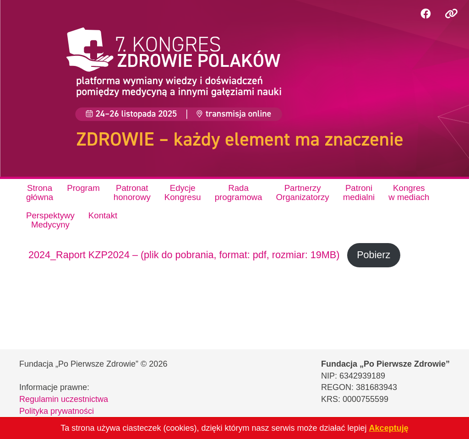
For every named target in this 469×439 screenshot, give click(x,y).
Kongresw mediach (408, 192)
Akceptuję (389, 428)
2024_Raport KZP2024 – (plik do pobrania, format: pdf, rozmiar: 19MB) (183, 254)
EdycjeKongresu (182, 192)
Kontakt (102, 215)
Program (83, 188)
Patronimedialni (359, 192)
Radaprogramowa (238, 192)
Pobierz (373, 254)
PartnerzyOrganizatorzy (302, 192)
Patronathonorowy (132, 192)
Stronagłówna (39, 192)
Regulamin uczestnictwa (63, 399)
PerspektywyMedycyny (50, 220)
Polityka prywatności (56, 411)
